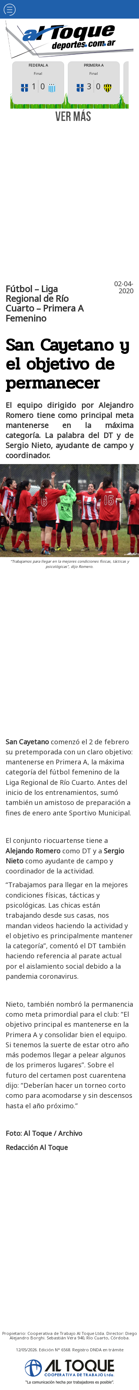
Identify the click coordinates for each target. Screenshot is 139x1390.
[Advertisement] (69, 199)
